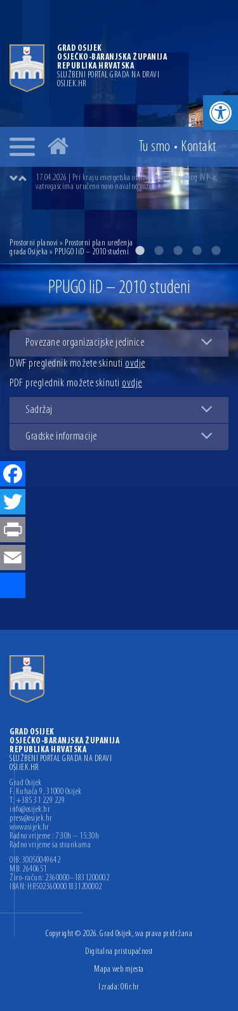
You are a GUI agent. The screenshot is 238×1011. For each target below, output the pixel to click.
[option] (131, 182)
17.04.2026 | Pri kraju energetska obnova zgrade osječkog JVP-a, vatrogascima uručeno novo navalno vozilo (127, 182)
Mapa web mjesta (119, 969)
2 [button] (158, 250)
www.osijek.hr (30, 827)
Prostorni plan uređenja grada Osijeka (71, 247)
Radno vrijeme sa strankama (50, 845)
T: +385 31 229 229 (37, 801)
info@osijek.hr (30, 810)
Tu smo (154, 147)
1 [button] (139, 250)
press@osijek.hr (31, 818)
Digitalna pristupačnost (119, 951)
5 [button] (215, 250)
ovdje (135, 364)
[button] (220, 112)
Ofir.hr (130, 987)
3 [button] (177, 250)
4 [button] (196, 250)
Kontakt (198, 147)
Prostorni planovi (34, 243)
